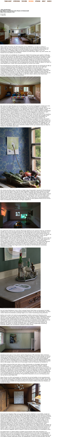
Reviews (31, 1)
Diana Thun (4, 14)
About (43, 1)
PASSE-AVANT (7, 1)
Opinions (37, 1)
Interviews (16, 1)
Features (24, 1)
